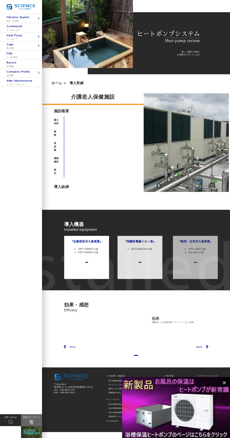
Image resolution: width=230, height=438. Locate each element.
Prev (73, 347)
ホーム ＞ (58, 83)
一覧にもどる (136, 358)
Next (199, 347)
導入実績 (76, 83)
